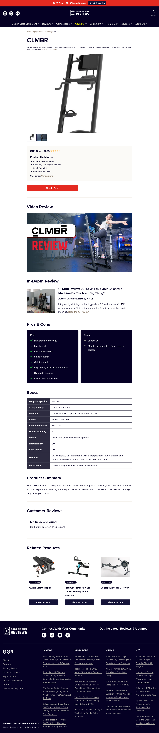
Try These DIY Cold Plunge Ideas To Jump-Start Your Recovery (144, 705)
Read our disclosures (49, 49)
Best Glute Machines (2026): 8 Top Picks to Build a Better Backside (88, 713)
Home (29, 31)
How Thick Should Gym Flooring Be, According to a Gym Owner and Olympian (118, 660)
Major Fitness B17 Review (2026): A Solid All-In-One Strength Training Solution (55, 723)
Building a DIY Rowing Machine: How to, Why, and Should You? (146, 691)
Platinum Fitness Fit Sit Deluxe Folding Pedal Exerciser (77, 591)
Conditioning (47, 31)
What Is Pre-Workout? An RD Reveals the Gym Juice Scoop (118, 672)
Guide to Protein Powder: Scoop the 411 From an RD (117, 683)
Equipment (37, 31)
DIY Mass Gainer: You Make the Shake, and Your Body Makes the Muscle (145, 721)
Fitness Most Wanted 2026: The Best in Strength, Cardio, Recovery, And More (87, 660)
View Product (44, 602)
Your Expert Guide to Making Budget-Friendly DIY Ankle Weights (145, 661)
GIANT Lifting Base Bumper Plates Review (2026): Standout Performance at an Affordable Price (57, 661)
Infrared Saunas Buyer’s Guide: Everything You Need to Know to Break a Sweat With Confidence (118, 695)
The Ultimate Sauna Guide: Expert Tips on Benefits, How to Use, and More (119, 709)
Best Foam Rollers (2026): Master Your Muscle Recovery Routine (88, 672)
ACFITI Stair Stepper (40, 587)
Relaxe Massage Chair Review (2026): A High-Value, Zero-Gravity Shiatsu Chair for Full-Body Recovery (56, 708)
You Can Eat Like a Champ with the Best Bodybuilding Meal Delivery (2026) (86, 700)
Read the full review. (78, 311)
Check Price (52, 188)
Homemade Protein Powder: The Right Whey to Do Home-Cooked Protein (144, 677)
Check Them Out (97, 3)
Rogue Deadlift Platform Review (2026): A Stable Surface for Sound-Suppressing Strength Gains (57, 677)
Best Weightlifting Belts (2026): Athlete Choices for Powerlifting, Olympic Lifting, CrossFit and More (87, 686)
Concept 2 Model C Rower (115, 587)
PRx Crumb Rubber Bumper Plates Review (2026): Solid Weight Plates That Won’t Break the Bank (57, 693)
